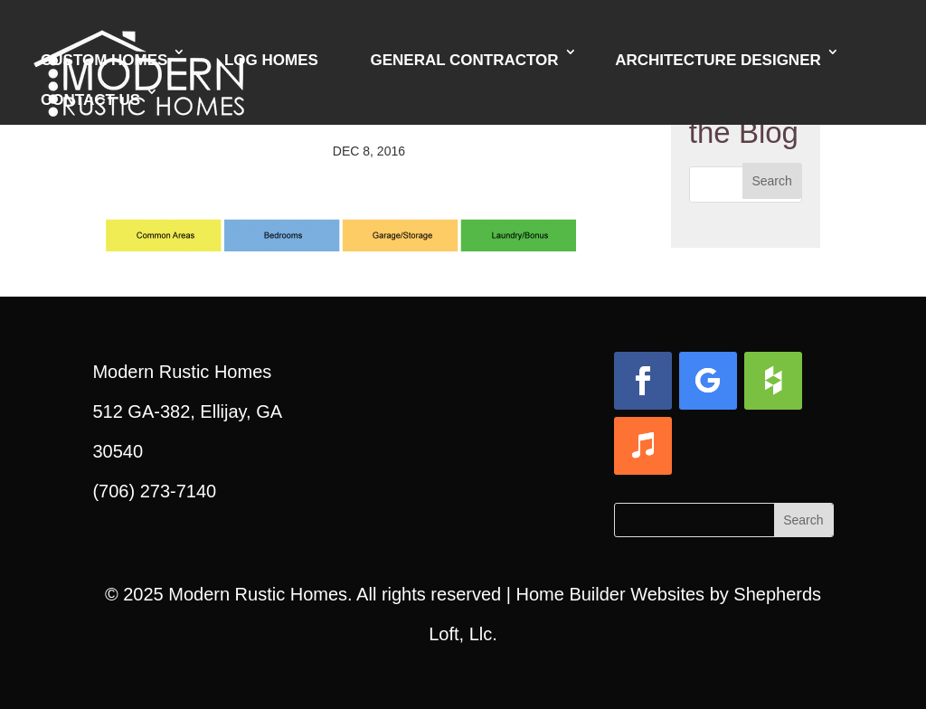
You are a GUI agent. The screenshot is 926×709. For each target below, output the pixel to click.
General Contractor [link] (464, 60)
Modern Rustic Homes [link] (257, 594)
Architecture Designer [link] (718, 60)
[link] (341, 231)
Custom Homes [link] (104, 60)
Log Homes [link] (271, 60)
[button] (772, 181)
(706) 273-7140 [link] (154, 491)
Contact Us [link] (90, 100)
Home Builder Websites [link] (609, 594)
